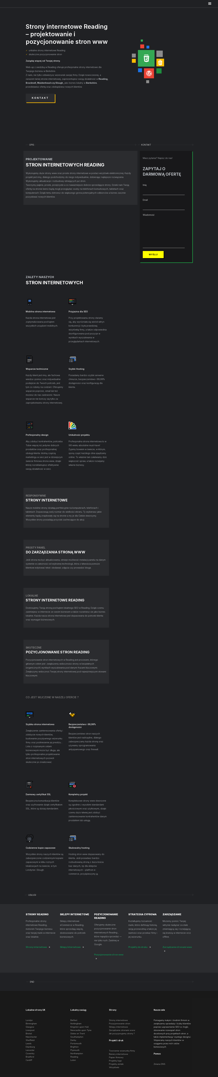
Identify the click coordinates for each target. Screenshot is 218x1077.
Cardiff (29, 1060)
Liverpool (30, 1030)
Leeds (28, 1043)
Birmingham (31, 1023)
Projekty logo (115, 1060)
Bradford (30, 1056)
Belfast (73, 1020)
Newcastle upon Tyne (80, 1030)
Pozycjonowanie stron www (108, 954)
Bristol (29, 1033)
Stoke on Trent (77, 1033)
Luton (73, 1060)
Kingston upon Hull (79, 1026)
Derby (73, 1040)
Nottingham (75, 1023)
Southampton (76, 1036)
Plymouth (74, 1050)
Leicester (30, 1050)
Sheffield (30, 1040)
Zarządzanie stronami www (177, 947)
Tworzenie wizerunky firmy (122, 1050)
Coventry (30, 1053)
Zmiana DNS (159, 1064)
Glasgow (30, 1026)
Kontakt (40, 98)
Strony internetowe (36, 947)
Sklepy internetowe (118, 1026)
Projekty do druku (137, 947)
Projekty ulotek (116, 1064)
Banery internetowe (118, 1054)
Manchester (31, 1036)
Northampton (76, 1053)
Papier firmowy (116, 1057)
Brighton (74, 1046)
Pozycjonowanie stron (119, 1023)
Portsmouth (76, 1043)
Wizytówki (114, 1067)
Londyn (29, 1020)
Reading (74, 1056)
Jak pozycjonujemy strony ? (122, 1033)
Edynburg (30, 1046)
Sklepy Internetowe (70, 947)
